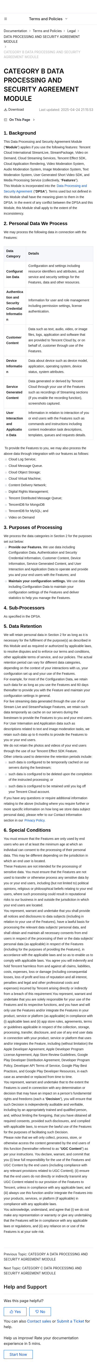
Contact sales (39, 1321)
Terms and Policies (47, 31)
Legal (71, 31)
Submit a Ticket (71, 1321)
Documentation (15, 31)
